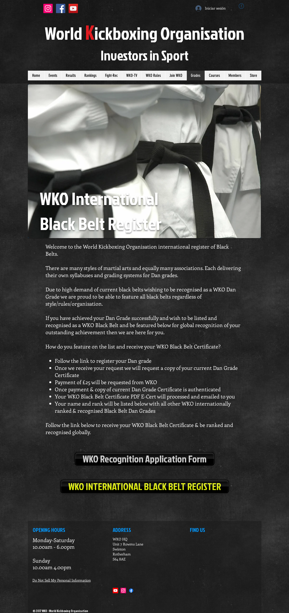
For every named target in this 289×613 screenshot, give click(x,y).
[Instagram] (123, 590)
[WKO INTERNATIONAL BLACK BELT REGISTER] (144, 486)
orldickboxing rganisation (144, 32)
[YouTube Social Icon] (73, 8)
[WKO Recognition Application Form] (145, 459)
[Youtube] (115, 590)
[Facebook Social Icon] (60, 8)
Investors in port (144, 55)
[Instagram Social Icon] (48, 8)
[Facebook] (131, 590)
